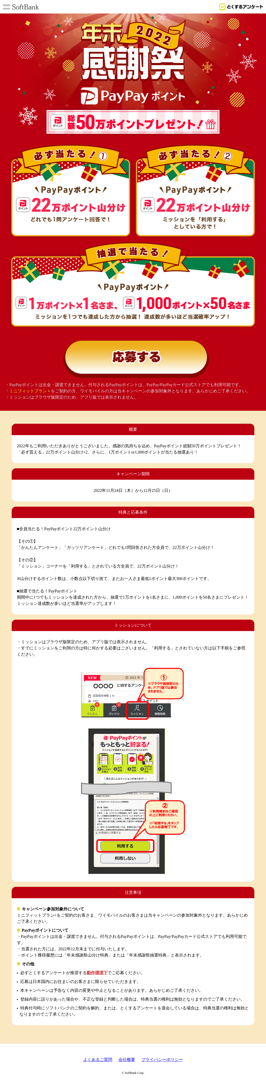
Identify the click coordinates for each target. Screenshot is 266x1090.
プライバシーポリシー (162, 1061)
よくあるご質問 (97, 1061)
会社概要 (126, 1061)
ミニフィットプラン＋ (30, 393)
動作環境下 (97, 974)
